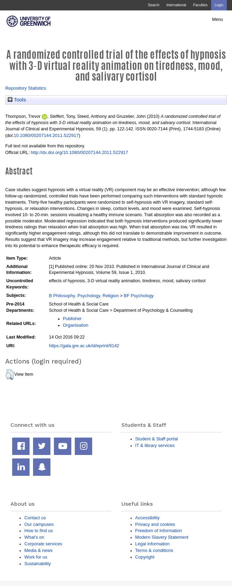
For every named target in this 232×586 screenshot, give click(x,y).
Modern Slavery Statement (162, 537)
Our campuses (39, 524)
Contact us (35, 517)
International (176, 5)
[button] (10, 374)
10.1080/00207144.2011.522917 (46, 135)
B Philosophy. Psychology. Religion (84, 295)
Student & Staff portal (156, 438)
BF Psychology (139, 295)
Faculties (200, 5)
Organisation (75, 325)
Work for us (35, 557)
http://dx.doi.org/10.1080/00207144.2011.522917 (79, 152)
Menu (217, 19)
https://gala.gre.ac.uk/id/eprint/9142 (84, 345)
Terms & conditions (154, 550)
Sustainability (37, 563)
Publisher (72, 318)
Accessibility (147, 517)
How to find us (38, 530)
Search (153, 5)
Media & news (38, 550)
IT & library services (155, 445)
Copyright (144, 557)
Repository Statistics (25, 88)
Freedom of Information (158, 530)
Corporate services (43, 543)
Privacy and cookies (155, 524)
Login (219, 5)
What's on (34, 537)
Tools (17, 100)
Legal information (152, 543)
